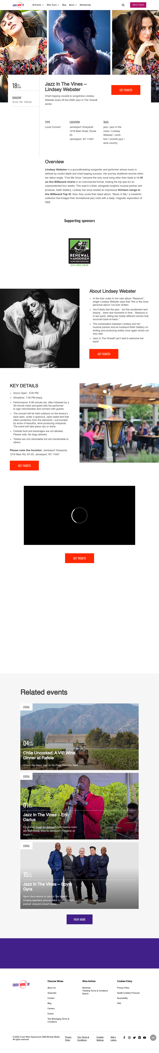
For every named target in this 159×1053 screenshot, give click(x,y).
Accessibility (122, 998)
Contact (51, 998)
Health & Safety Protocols (128, 993)
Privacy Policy (123, 988)
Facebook (124, 1037)
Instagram (129, 1037)
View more (80, 919)
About (73, 5)
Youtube (144, 1037)
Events (51, 1014)
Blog (64, 5)
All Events (38, 5)
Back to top (153, 1038)
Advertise (86, 988)
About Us (52, 988)
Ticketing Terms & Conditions (95, 991)
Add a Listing (113, 1038)
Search (123, 5)
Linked (139, 1037)
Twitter (134, 1037)
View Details (79, 736)
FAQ (119, 1003)
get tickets (126, 90)
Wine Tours (53, 5)
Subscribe (52, 993)
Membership (85, 5)
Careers (51, 1009)
